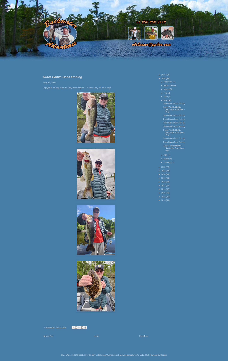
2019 (163, 178)
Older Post (143, 336)
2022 (163, 167)
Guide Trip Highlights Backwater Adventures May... (173, 132)
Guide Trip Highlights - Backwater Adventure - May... (174, 109)
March (166, 159)
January (167, 162)
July (166, 93)
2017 (163, 185)
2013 (163, 200)
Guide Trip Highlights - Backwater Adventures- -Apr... (174, 148)
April (166, 155)
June (166, 96)
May (166, 100)
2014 (163, 197)
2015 (163, 193)
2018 (163, 182)
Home (96, 336)
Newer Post (48, 336)
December (168, 82)
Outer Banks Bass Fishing (174, 103)
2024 (163, 78)
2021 (163, 171)
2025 (163, 75)
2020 (163, 174)
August (167, 89)
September (168, 85)
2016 (163, 189)
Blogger (163, 355)
